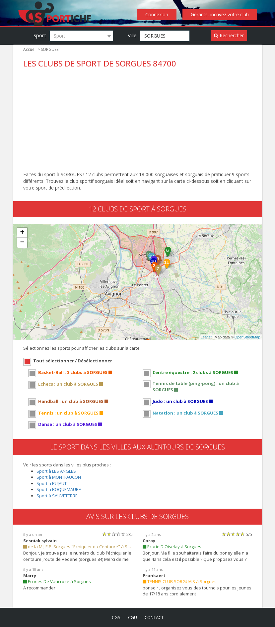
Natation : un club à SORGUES (188, 413)
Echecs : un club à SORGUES (70, 384)
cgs (116, 617)
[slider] (113, 534)
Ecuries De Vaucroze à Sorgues (57, 581)
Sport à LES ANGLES (56, 471)
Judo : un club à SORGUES (183, 401)
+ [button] (22, 233)
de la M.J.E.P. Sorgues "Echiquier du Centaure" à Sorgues (78, 547)
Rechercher (229, 35)
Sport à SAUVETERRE (57, 496)
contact (154, 617)
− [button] (22, 243)
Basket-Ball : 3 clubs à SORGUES (75, 372)
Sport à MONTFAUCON (58, 477)
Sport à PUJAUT (51, 483)
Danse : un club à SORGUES (70, 424)
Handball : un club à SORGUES (73, 401)
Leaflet (206, 337)
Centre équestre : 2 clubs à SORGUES (195, 372)
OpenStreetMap (247, 337)
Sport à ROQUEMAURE (58, 489)
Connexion (156, 14)
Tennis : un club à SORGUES (70, 413)
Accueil (29, 49)
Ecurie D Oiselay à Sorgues (172, 547)
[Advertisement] (137, 121)
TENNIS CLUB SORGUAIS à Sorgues (180, 581)
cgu (132, 617)
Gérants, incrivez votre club (220, 14)
